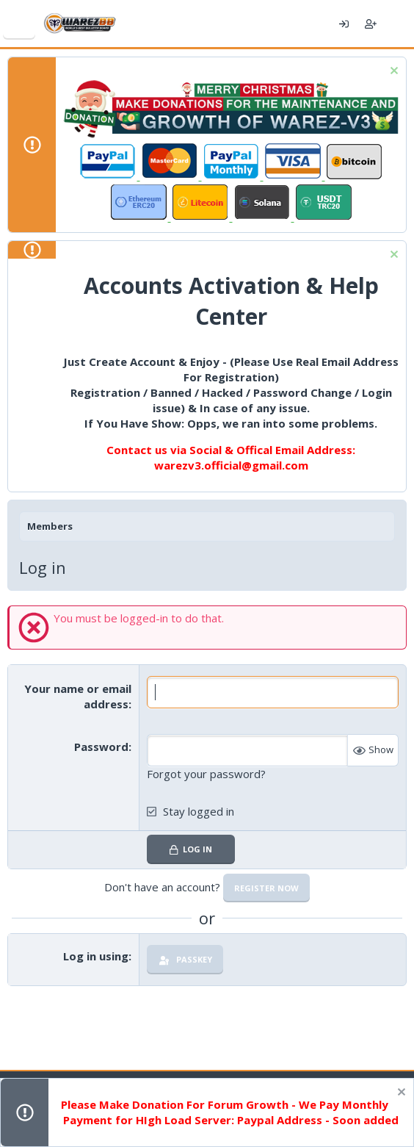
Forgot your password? (206, 773)
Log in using (95, 956)
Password (101, 746)
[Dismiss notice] (392, 72)
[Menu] (19, 23)
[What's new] (397, 23)
